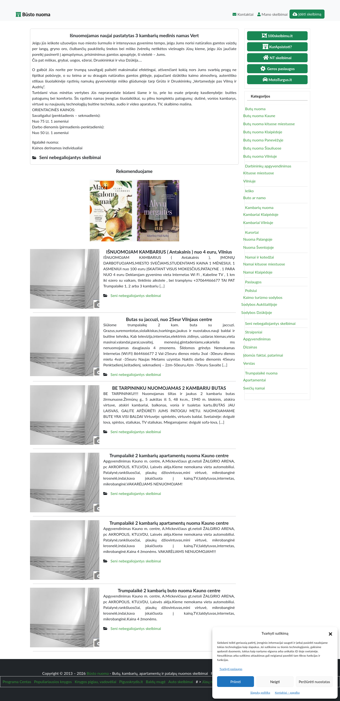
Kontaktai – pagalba (287, 692)
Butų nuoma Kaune (259, 115)
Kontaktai (243, 14)
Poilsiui (251, 290)
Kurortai (252, 232)
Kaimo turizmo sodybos (263, 297)
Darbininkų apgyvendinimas (268, 166)
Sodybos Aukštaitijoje (259, 304)
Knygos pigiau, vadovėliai (95, 681)
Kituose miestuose (258, 173)
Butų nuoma (255, 108)
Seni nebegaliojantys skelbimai (136, 295)
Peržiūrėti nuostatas (314, 682)
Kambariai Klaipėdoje (261, 214)
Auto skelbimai (180, 681)
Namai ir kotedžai (259, 257)
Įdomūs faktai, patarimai (263, 355)
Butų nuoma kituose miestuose (269, 123)
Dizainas (250, 347)
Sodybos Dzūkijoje (256, 312)
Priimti (235, 682)
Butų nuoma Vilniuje (260, 156)
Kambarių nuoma (259, 207)
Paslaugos (253, 282)
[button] (330, 633)
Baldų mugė (156, 681)
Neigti (275, 682)
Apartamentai (254, 380)
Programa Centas (17, 681)
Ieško (249, 190)
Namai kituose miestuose (264, 264)
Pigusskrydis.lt (131, 681)
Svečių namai (254, 388)
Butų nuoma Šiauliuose (262, 148)
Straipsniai (253, 332)
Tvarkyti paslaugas (230, 669)
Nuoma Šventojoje (258, 247)
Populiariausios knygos (53, 681)
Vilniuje (249, 181)
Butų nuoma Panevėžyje (263, 140)
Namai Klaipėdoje (258, 272)
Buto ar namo (254, 197)
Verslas (249, 363)
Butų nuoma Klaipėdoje (262, 132)
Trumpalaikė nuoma (261, 373)
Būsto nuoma (33, 14)
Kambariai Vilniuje (258, 222)
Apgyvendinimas (257, 339)
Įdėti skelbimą (307, 14)
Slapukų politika (260, 692)
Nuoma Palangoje (258, 239)
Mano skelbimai (272, 14)
